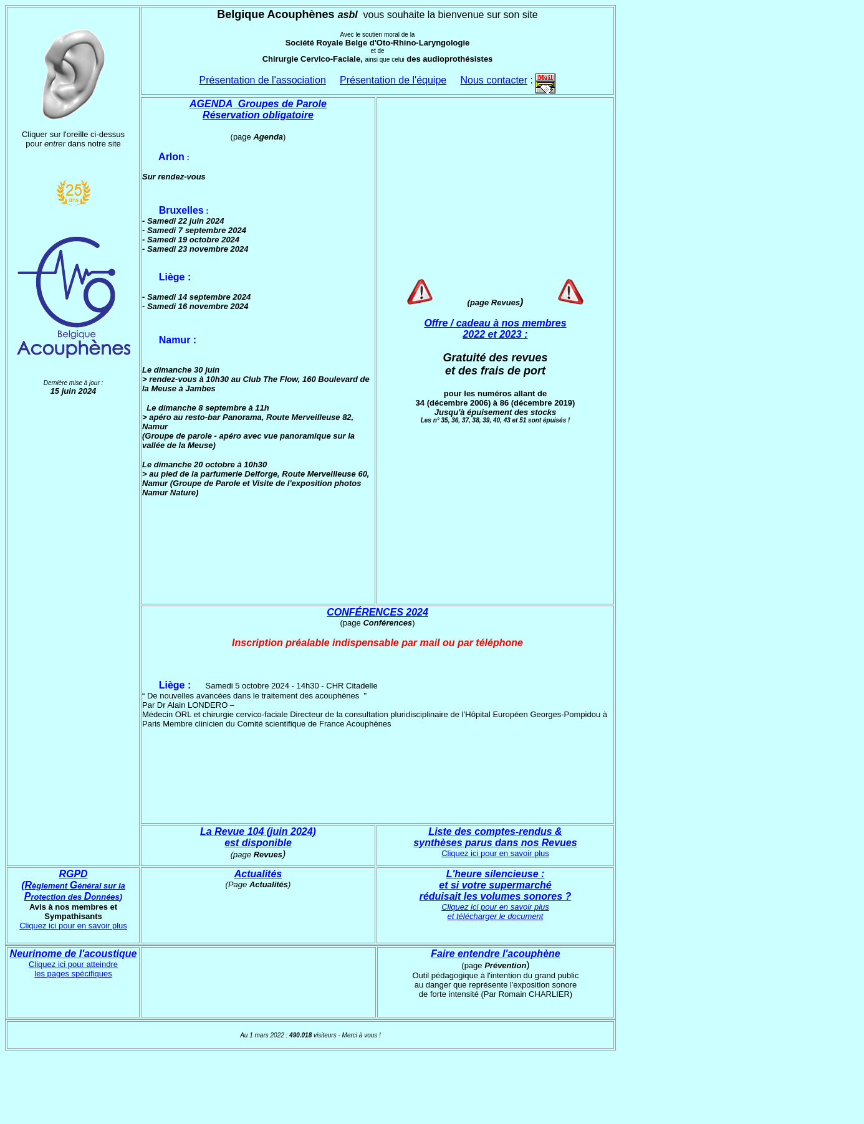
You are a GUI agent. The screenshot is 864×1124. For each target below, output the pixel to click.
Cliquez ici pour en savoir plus (495, 853)
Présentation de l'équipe (393, 80)
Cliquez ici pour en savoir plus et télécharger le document (495, 911)
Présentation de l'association (262, 80)
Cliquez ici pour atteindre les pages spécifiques (73, 969)
